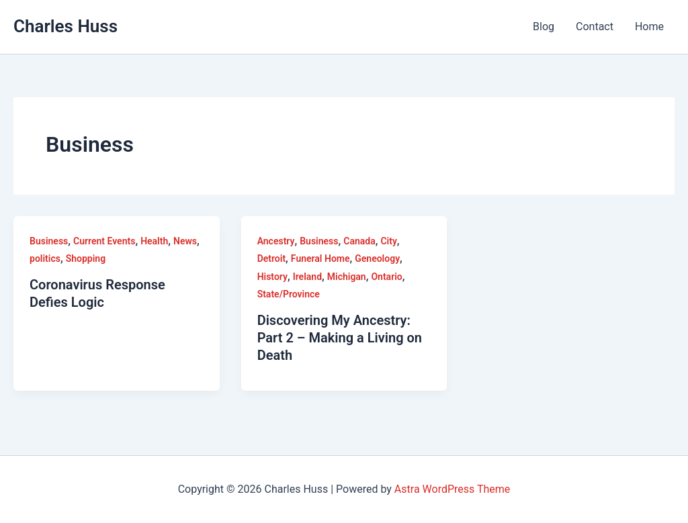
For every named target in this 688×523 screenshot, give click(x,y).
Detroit (271, 258)
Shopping (85, 258)
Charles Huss (65, 26)
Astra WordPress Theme (452, 489)
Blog (543, 26)
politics (45, 258)
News (185, 241)
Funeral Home (320, 258)
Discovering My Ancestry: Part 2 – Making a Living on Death (339, 337)
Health (154, 241)
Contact (594, 26)
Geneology (377, 258)
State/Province (288, 294)
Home (649, 26)
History (272, 276)
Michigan (346, 276)
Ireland (307, 276)
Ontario (386, 276)
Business (49, 241)
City (388, 241)
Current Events (104, 241)
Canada (359, 241)
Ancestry (276, 241)
